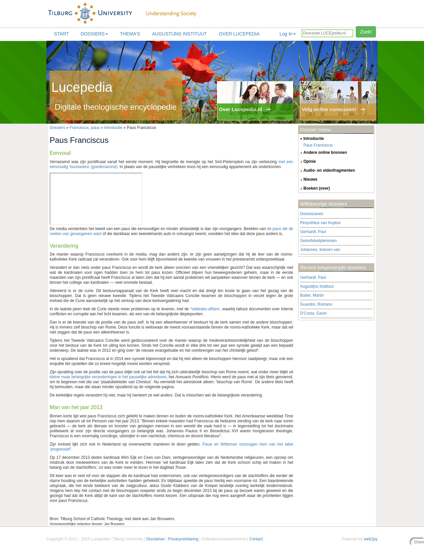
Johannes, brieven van (320, 249)
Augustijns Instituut (179, 33)
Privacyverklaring (183, 539)
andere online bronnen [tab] (322, 152)
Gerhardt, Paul (313, 231)
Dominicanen (311, 214)
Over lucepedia (239, 33)
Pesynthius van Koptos (320, 222)
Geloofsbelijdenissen (318, 240)
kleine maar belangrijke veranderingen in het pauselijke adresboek (108, 377)
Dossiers (94, 33)
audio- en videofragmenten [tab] (326, 170)
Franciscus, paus (85, 127)
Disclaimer (155, 539)
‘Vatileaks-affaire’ (205, 309)
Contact (256, 539)
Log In (288, 33)
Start (61, 33)
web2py (371, 539)
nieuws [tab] (307, 179)
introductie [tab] (311, 139)
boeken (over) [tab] (314, 188)
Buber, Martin (312, 295)
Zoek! (366, 31)
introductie (113, 127)
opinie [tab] (307, 161)
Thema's (130, 33)
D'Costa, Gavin (313, 313)
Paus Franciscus (318, 145)
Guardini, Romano (316, 304)
